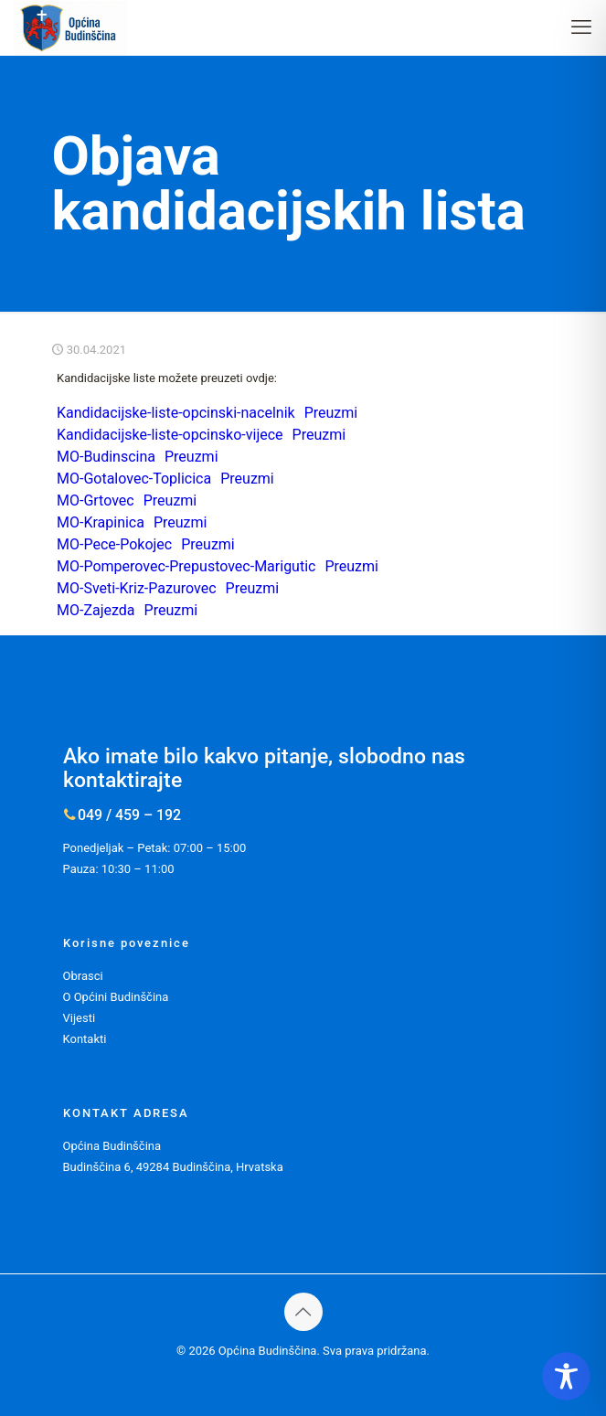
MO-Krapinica (100, 522)
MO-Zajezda (96, 610)
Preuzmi (331, 412)
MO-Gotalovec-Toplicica (134, 478)
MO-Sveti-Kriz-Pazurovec (137, 588)
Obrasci (83, 976)
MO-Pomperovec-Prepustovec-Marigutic (186, 566)
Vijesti (79, 1018)
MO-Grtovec (95, 500)
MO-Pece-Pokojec (114, 544)
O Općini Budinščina (116, 997)
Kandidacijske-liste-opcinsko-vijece (170, 434)
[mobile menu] (581, 27)
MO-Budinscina (106, 456)
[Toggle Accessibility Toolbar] (566, 1376)
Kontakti (85, 1039)
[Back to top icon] (303, 1312)
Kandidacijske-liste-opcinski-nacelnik (176, 412)
